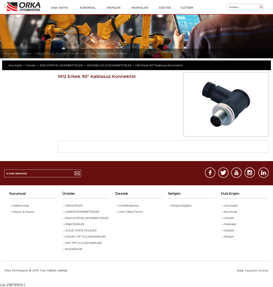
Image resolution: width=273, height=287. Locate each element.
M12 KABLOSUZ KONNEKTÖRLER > (111, 65)
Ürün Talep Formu (131, 211)
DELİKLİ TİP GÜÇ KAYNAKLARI (86, 236)
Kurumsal (17, 194)
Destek (121, 194)
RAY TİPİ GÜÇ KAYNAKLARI (84, 242)
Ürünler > (29, 53)
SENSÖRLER (74, 205)
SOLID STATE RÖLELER (81, 230)
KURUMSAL (89, 7)
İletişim (174, 194)
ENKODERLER (75, 224)
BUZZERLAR (74, 249)
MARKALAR (141, 7)
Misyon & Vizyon (23, 211)
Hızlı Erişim (230, 194)
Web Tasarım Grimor (253, 270)
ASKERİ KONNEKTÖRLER (82, 211)
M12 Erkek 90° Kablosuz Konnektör (159, 65)
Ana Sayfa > (13, 53)
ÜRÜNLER (115, 7)
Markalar (230, 224)
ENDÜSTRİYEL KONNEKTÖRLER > (59, 53)
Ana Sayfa (231, 205)
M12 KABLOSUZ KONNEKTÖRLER (105, 53)
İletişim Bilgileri (181, 205)
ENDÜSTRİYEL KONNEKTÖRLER (87, 218)
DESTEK (165, 7)
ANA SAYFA (59, 7)
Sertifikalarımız (129, 205)
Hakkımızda (21, 205)
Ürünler (68, 194)
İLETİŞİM (187, 7)
